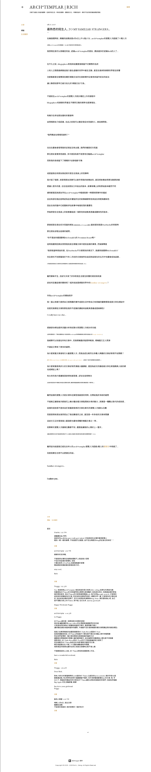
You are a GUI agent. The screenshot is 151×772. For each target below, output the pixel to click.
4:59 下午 (68, 551)
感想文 (106, 446)
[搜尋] (128, 7)
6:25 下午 (66, 699)
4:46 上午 (68, 613)
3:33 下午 (64, 532)
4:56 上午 (64, 668)
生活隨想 (24, 34)
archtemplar (59, 551)
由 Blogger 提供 (75, 760)
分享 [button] (22, 25)
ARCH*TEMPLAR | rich (54, 7)
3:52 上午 (64, 586)
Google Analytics (97, 334)
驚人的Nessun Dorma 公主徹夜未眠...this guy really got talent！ (65, 360)
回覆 (55, 546)
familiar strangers (98, 282)
